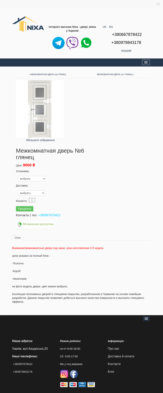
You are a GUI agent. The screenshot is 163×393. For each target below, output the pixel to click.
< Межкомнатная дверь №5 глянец (47, 74)
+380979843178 (22, 371)
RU (111, 26)
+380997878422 (49, 215)
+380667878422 (127, 34)
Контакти (114, 364)
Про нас (113, 348)
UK (105, 26)
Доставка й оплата (121, 356)
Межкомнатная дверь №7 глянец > (115, 74)
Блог (111, 371)
